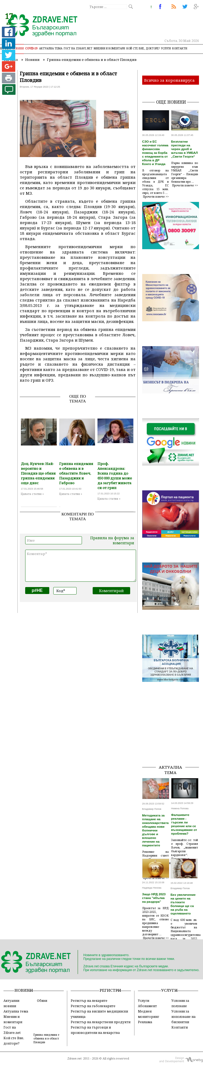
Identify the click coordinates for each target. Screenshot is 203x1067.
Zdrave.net (74, 1058)
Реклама (145, 1022)
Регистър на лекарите (89, 1000)
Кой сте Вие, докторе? (143, 48)
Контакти (179, 48)
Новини (18, 48)
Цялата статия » (32, 494)
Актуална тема (50, 48)
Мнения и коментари (109, 48)
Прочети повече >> (156, 196)
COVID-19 (31, 48)
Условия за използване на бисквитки (183, 1016)
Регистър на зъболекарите (93, 1006)
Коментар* (80, 566)
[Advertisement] (172, 733)
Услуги (166, 48)
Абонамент (147, 1006)
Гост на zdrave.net (78, 48)
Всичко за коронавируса (169, 80)
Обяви (42, 1000)
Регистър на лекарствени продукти (100, 1022)
